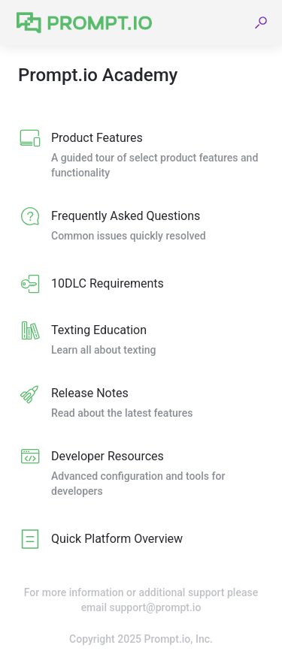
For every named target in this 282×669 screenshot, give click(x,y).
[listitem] (141, 156)
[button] (261, 23)
